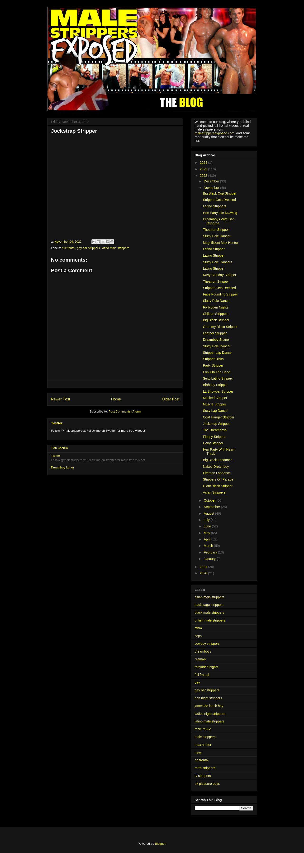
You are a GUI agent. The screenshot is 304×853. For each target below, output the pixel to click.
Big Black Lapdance (217, 460)
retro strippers (205, 768)
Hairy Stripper (213, 443)
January (210, 559)
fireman (200, 659)
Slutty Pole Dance (216, 301)
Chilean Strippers (215, 314)
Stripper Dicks (213, 359)
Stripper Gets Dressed (219, 200)
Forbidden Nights (215, 307)
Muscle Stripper (214, 404)
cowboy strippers (207, 643)
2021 (204, 567)
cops (198, 636)
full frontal (68, 248)
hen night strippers (208, 698)
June (208, 526)
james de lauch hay (209, 706)
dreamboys (203, 651)
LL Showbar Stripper (218, 391)
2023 (204, 169)
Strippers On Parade (218, 479)
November (212, 188)
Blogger (160, 843)
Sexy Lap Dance (215, 411)
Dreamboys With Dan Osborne (218, 221)
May (207, 533)
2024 (204, 162)
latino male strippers (115, 248)
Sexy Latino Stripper (218, 378)
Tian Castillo (59, 448)
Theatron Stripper (216, 229)
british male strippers (210, 620)
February (211, 552)
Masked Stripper (215, 398)
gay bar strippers (88, 248)
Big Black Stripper (216, 320)
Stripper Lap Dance (217, 352)
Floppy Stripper (214, 437)
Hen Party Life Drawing (220, 213)
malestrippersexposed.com (214, 133)
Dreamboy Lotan (62, 467)
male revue (203, 729)
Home (116, 399)
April (207, 539)
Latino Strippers (214, 206)
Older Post (171, 399)
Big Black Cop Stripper (219, 193)
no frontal (202, 760)
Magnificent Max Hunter (220, 243)
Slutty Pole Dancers (217, 262)
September (212, 507)
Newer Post (60, 399)
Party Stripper (213, 365)
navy (198, 752)
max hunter (203, 745)
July (207, 520)
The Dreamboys (215, 430)
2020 (204, 573)
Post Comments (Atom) (125, 411)
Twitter (57, 423)
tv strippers (203, 776)
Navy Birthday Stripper (219, 275)
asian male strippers (209, 597)
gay (197, 682)
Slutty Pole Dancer (216, 236)
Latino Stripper (213, 249)
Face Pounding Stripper (220, 294)
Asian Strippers (214, 492)
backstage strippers (209, 605)
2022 (204, 175)
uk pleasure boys (207, 783)
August (209, 513)
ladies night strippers (210, 714)
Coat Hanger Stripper (218, 417)
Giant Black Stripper (218, 486)
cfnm (198, 628)
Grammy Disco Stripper (220, 327)
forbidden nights (206, 667)
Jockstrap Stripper (216, 424)
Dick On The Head (216, 372)
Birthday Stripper (215, 385)
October (210, 500)
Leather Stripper (215, 333)
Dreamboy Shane (216, 339)
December (212, 181)
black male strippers (209, 612)
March (209, 546)
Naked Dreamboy (216, 466)
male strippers (205, 737)
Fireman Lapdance (217, 473)
